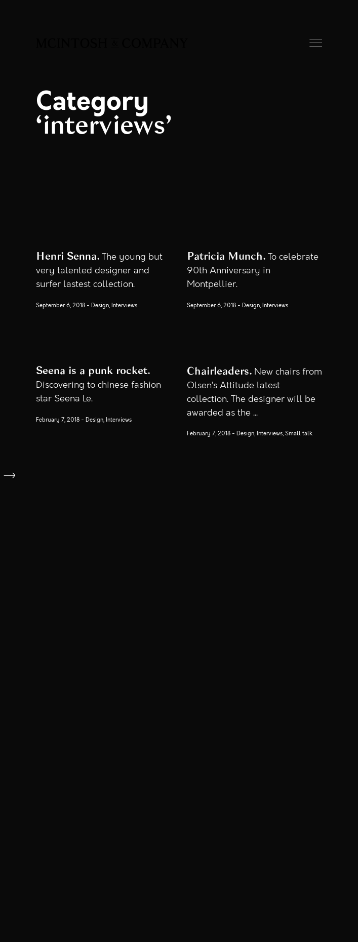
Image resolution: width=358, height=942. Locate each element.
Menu (315, 43)
